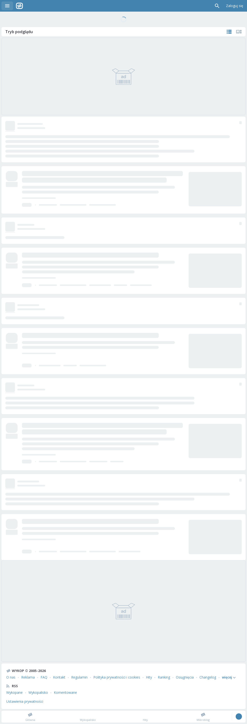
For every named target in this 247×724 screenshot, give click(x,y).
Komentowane (65, 692)
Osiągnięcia (185, 677)
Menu (7, 5)
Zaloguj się (234, 5)
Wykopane (14, 692)
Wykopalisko (38, 692)
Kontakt (59, 677)
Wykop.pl (19, 6)
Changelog (207, 677)
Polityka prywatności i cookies (116, 677)
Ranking (164, 677)
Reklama (28, 677)
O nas (10, 677)
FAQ (44, 677)
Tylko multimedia (239, 32)
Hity (149, 677)
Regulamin (79, 677)
